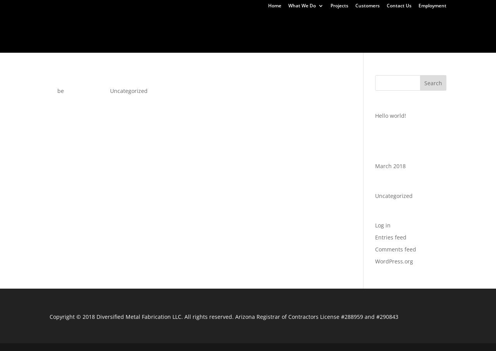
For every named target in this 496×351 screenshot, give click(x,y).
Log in (383, 225)
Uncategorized (271, 48)
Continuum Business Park (222, 25)
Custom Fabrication (100, 17)
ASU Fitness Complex (99, 25)
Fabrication (245, 17)
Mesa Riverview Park (177, 32)
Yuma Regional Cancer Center (227, 40)
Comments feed (395, 249)
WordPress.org (394, 261)
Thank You (42, 25)
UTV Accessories (387, 17)
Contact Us (399, 6)
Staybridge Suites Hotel (252, 32)
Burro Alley (157, 25)
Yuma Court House (146, 40)
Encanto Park (440, 25)
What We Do (302, 6)
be (60, 91)
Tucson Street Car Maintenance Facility (418, 32)
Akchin (343, 17)
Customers (367, 6)
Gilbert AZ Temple (38, 32)
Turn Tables (201, 17)
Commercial (156, 17)
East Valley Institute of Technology (360, 25)
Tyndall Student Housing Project (61, 40)
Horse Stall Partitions (105, 32)
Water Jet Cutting (447, 17)
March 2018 (390, 166)
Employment (432, 6)
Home (274, 6)
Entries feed (390, 237)
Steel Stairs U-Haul (323, 32)
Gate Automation (297, 17)
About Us (459, 40)
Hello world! (70, 79)
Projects (339, 6)
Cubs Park (285, 25)
